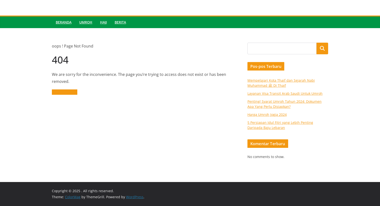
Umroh (85, 22)
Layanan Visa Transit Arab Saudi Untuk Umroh (285, 93)
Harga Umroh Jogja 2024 (267, 114)
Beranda (63, 22)
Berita (120, 22)
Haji (103, 22)
